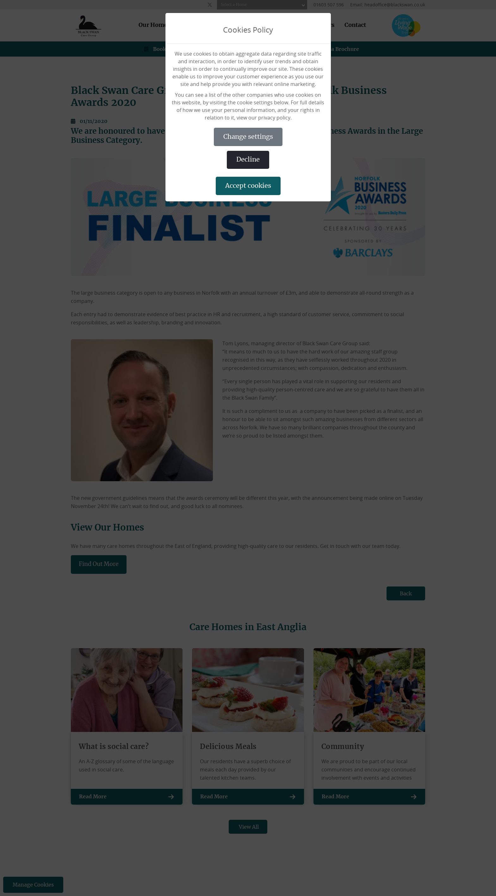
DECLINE (248, 159)
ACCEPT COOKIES (248, 186)
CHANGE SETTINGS (248, 137)
